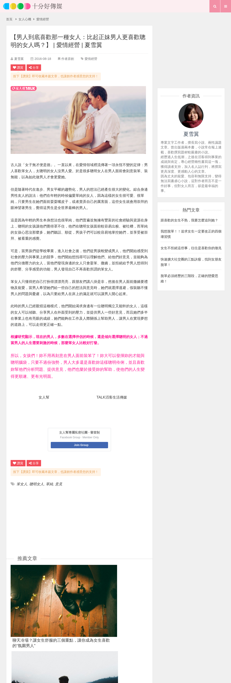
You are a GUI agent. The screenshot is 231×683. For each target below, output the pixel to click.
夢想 (117, 659)
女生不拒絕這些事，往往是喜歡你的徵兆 (191, 247)
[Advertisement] (45, 520)
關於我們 (102, 651)
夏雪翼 (19, 59)
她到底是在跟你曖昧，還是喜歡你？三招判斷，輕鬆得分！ (79, 601)
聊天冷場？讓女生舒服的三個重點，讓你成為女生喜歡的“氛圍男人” (32, 601)
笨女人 (21, 484)
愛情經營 (42, 19)
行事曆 (152, 659)
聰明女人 (36, 484)
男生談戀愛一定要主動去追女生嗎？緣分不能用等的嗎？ (126, 601)
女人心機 (24, 19)
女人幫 (44, 397)
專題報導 (134, 659)
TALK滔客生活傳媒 (112, 397)
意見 (58, 484)
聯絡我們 (125, 651)
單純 (49, 484)
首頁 (9, 19)
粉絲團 (146, 651)
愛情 (91, 659)
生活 (104, 659)
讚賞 (18, 67)
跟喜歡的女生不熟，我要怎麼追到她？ (189, 220)
